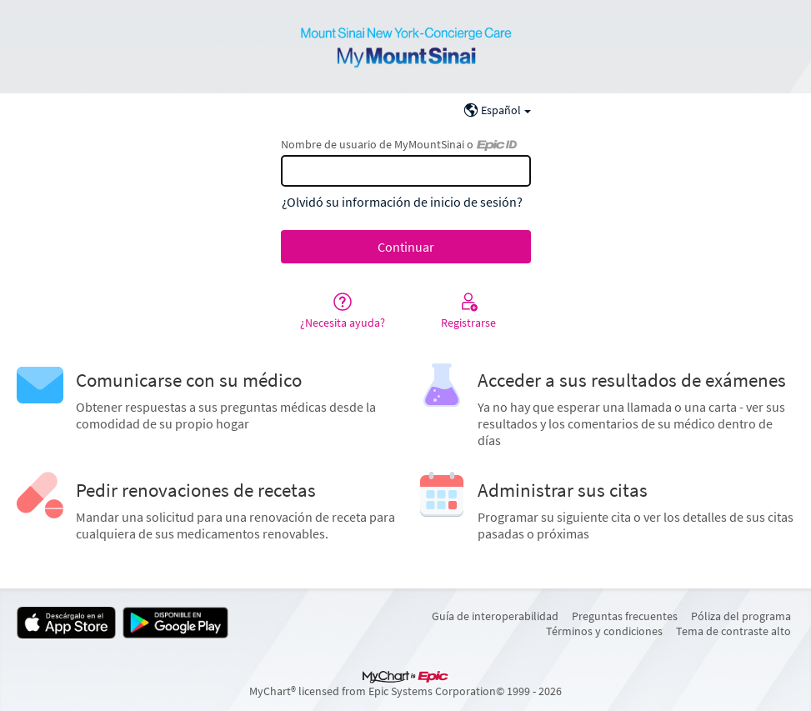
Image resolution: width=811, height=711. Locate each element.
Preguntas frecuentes (625, 615)
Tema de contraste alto (733, 630)
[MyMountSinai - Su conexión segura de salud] (406, 47)
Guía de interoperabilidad (495, 615)
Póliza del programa (741, 615)
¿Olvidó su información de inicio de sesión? (402, 201)
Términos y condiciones (604, 630)
